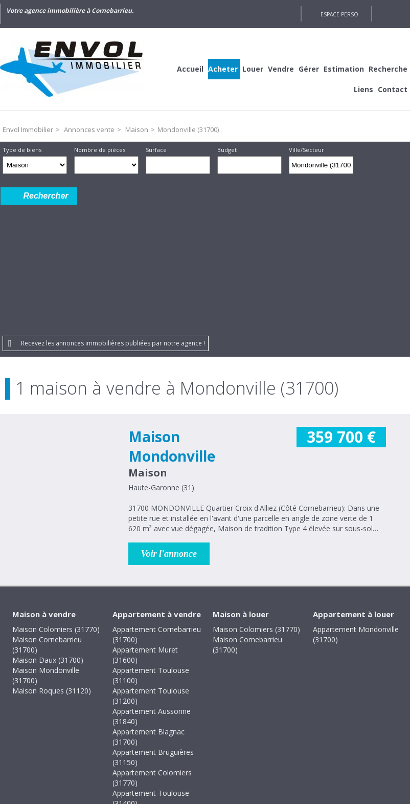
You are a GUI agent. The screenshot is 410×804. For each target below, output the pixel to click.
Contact (392, 89)
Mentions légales (108, 734)
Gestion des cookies (292, 734)
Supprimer (346, 168)
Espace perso (339, 14)
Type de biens (22, 150)
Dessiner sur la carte (367, 165)
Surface (156, 150)
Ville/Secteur (306, 150)
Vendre (281, 69)
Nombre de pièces (99, 150)
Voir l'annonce (169, 425)
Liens (363, 89)
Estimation (344, 69)
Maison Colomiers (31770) (56, 501)
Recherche (388, 69)
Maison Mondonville (171, 317)
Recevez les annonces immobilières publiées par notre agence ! (113, 214)
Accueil (190, 69)
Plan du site (223, 734)
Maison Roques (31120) (51, 562)
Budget (227, 150)
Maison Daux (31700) (47, 531)
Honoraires (171, 734)
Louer (252, 69)
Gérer (309, 69)
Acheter (223, 69)
